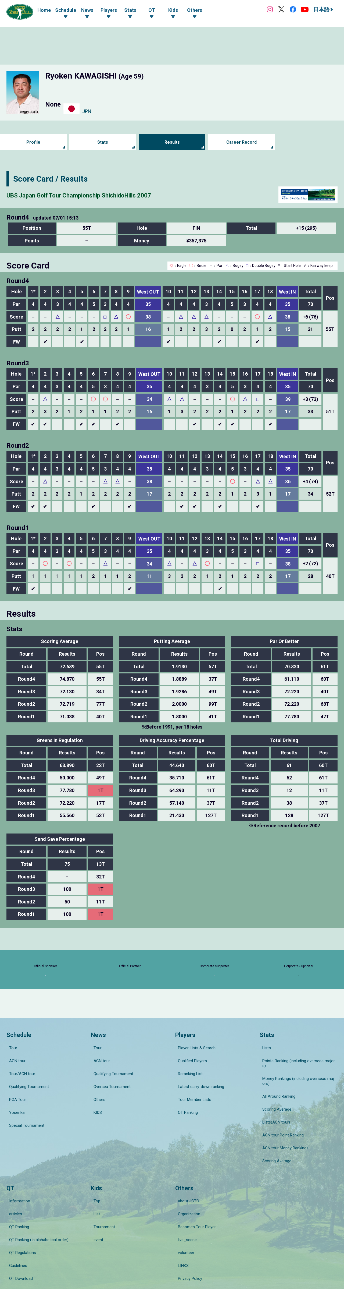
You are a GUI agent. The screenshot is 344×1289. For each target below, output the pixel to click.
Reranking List (187, 1092)
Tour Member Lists (192, 1108)
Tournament (101, 1192)
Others (97, 1108)
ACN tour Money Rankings (283, 1135)
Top (94, 1177)
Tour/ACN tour (19, 1092)
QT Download (18, 1222)
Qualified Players (189, 1085)
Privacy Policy (187, 1222)
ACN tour (14, 1085)
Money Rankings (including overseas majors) (297, 1095)
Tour (10, 1077)
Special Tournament (24, 1123)
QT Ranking (185, 1115)
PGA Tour (14, 1108)
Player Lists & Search (194, 1077)
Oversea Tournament (109, 1100)
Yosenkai (14, 1115)
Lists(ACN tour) (273, 1120)
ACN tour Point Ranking (280, 1127)
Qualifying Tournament (26, 1100)
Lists (264, 1077)
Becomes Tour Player (194, 1192)
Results (172, 142)
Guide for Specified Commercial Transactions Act (213, 1233)
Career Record (241, 142)
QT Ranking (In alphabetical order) (36, 1200)
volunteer (183, 1207)
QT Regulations (19, 1207)
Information (16, 1177)
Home (44, 10)
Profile (33, 142)
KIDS (95, 1115)
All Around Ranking (276, 1105)
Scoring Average (274, 1112)
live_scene (184, 1200)
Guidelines (15, 1215)
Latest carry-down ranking (198, 1100)
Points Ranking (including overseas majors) (298, 1085)
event (96, 1200)
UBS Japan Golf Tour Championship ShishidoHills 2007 (106, 194)
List (94, 1185)
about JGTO (185, 1177)
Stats (103, 142)
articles (12, 1185)
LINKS (180, 1215)
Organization (186, 1185)
